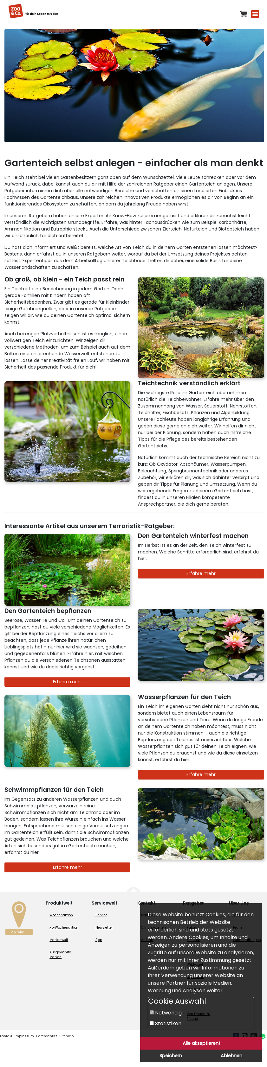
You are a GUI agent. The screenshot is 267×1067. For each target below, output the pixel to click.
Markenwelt (58, 940)
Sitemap (66, 1036)
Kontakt (6, 1036)
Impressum (24, 1036)
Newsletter (104, 927)
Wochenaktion (61, 915)
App (98, 940)
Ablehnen (231, 1055)
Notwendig (166, 1012)
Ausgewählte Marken (60, 954)
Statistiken (165, 1023)
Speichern (171, 1055)
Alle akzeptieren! (201, 1043)
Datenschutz (46, 1036)
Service (101, 915)
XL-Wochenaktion (63, 927)
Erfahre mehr (201, 573)
